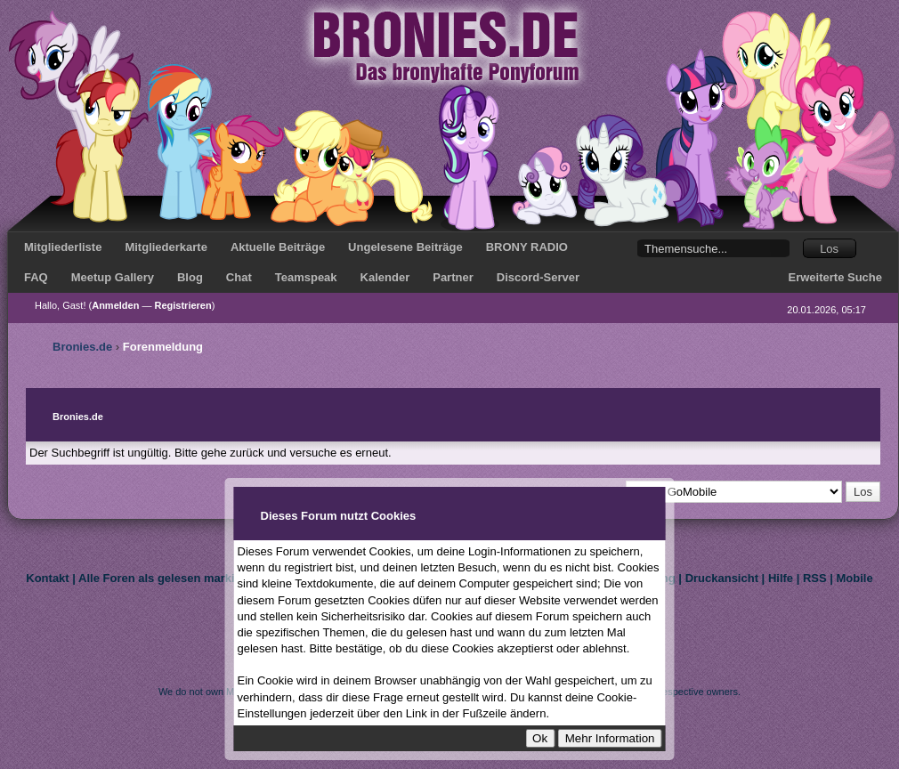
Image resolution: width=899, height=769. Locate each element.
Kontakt (47, 578)
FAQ (36, 277)
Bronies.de (82, 346)
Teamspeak (306, 277)
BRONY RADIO (527, 247)
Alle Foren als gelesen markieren (168, 578)
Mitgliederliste (62, 247)
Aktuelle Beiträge (278, 247)
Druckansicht (721, 578)
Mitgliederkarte (166, 247)
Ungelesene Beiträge (405, 247)
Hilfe (780, 578)
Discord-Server (538, 277)
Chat (239, 277)
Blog (190, 277)
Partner (453, 277)
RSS (815, 578)
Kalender (385, 277)
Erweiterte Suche (836, 277)
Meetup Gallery (112, 277)
